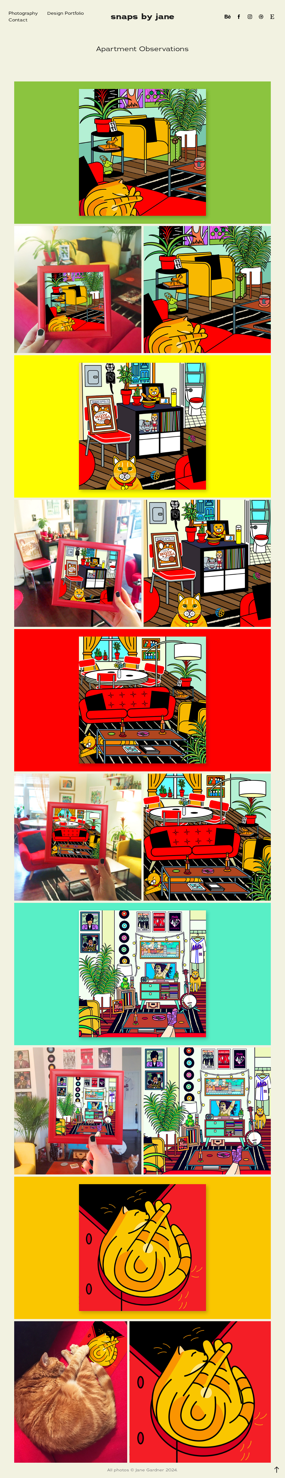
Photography (23, 13)
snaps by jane (142, 16)
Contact (18, 20)
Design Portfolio (65, 13)
